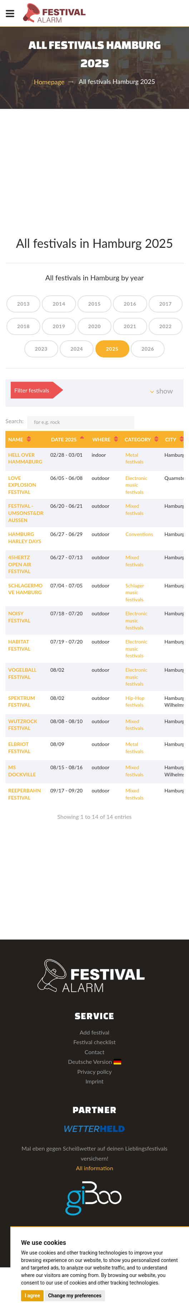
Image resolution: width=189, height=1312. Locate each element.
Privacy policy (94, 1071)
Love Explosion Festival (22, 485)
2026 (147, 349)
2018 (23, 326)
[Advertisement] (94, 162)
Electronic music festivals (136, 485)
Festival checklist (94, 1041)
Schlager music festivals (134, 592)
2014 (59, 304)
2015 (94, 304)
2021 (130, 326)
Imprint (94, 1081)
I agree (32, 1295)
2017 (165, 304)
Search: (69, 422)
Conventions (139, 534)
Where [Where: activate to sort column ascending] (101, 439)
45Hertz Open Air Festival (19, 564)
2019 (59, 326)
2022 (165, 326)
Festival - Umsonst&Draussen (26, 513)
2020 (94, 326)
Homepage (49, 82)
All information (94, 1168)
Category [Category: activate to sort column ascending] (138, 439)
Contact (94, 1051)
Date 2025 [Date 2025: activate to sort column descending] (63, 439)
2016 (130, 304)
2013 (23, 304)
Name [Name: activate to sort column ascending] (15, 439)
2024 (76, 349)
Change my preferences (74, 1295)
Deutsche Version (94, 1061)
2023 (41, 349)
